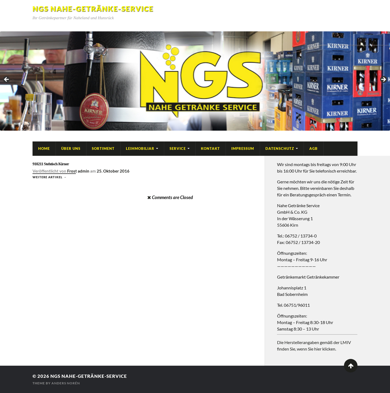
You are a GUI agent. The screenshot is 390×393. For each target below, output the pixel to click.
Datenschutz (279, 148)
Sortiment (103, 148)
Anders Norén (65, 383)
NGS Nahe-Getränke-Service (93, 9)
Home (44, 148)
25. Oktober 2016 (113, 171)
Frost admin (78, 171)
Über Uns (70, 148)
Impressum (242, 148)
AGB (313, 148)
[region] (195, 81)
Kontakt (210, 148)
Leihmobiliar (140, 148)
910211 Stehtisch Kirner (50, 163)
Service (178, 148)
